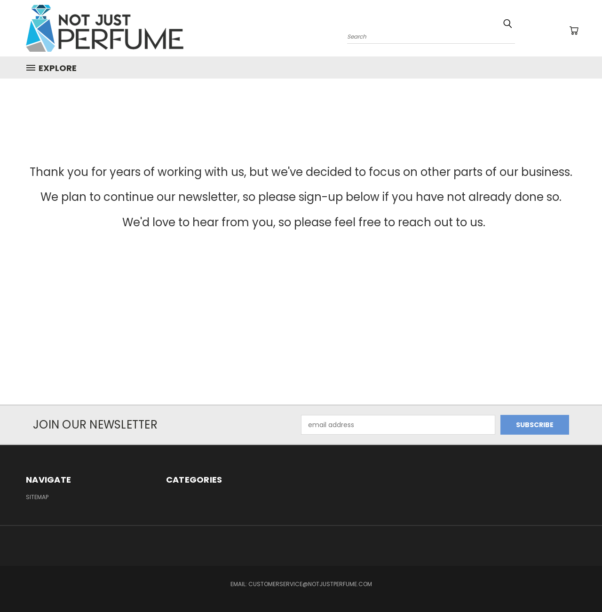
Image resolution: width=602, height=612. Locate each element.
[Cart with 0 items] (573, 30)
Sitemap (37, 497)
